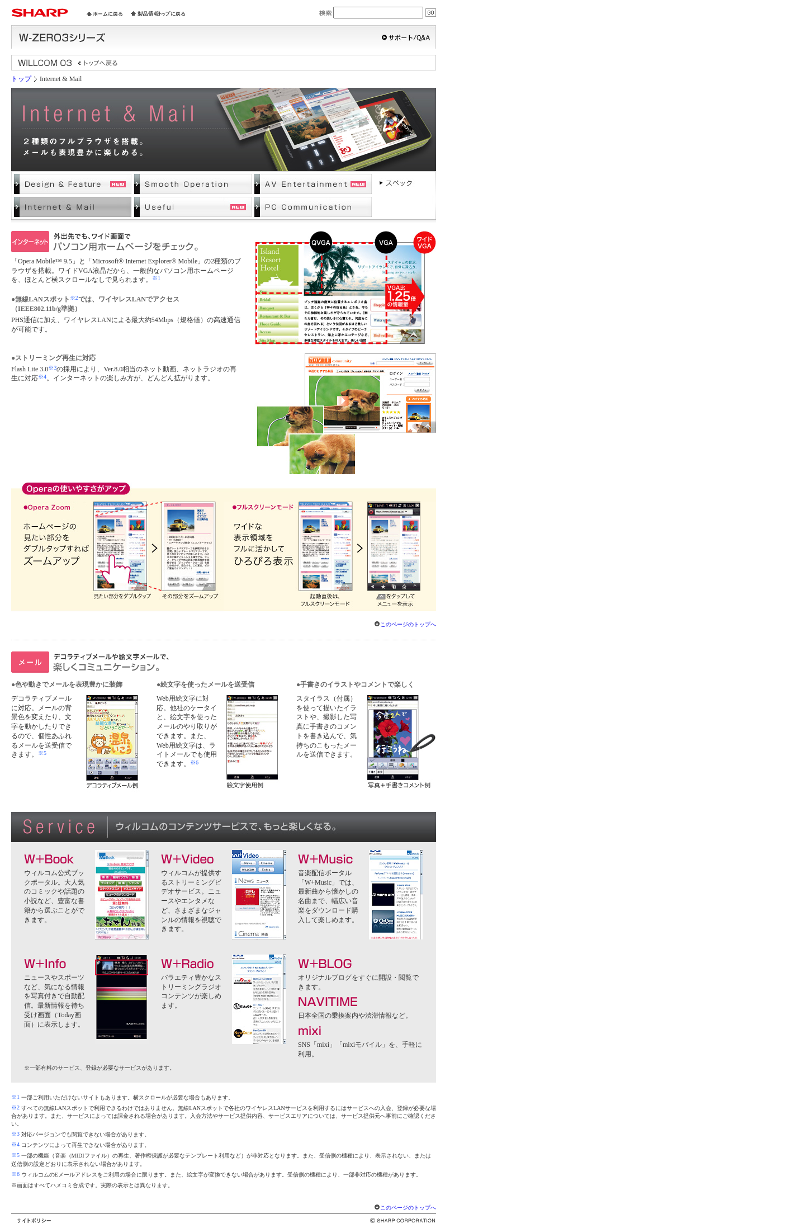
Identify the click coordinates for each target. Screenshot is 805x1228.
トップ (21, 79)
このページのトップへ (408, 624)
